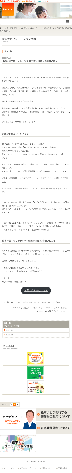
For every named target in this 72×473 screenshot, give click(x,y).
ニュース (33, 28)
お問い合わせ (46, 468)
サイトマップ (8, 468)
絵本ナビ (36, 325)
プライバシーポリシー (27, 468)
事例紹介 (9, 335)
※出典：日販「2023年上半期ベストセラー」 (20, 122)
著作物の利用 (62, 468)
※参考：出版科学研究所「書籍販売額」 (18, 102)
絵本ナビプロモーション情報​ (16, 28)
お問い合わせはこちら (36, 291)
